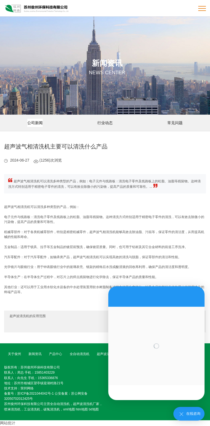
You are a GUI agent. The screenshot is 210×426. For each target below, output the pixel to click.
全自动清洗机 (79, 354)
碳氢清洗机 (51, 409)
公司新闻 (35, 123)
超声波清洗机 (106, 354)
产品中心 (55, 354)
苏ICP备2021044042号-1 (35, 393)
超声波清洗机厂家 (86, 404)
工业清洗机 (32, 409)
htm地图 (82, 409)
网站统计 (7, 423)
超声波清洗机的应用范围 (28, 316)
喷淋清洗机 (12, 409)
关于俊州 (14, 354)
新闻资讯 (35, 354)
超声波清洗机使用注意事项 (180, 327)
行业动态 (105, 123)
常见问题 (175, 123)
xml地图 (69, 409)
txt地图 (94, 409)
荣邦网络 (27, 388)
